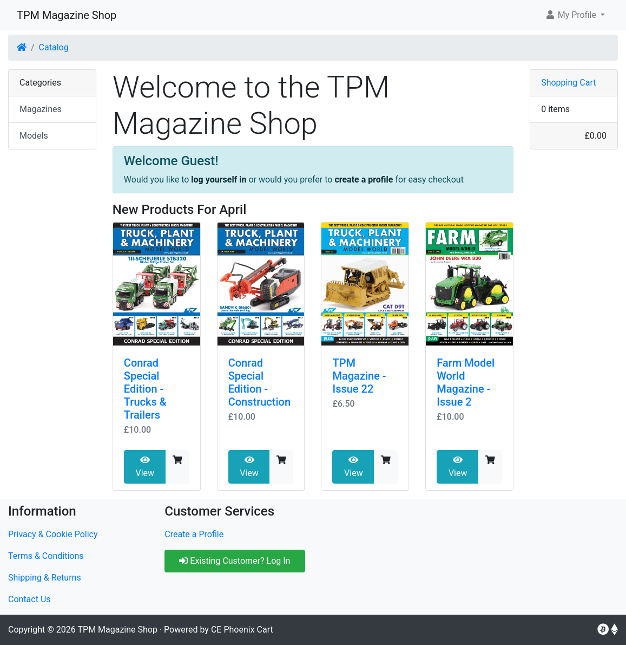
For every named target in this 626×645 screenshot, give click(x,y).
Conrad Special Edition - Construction (259, 382)
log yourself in (218, 179)
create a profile (363, 179)
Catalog (54, 47)
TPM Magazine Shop (66, 15)
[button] (575, 15)
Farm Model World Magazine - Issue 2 (466, 382)
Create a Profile (193, 534)
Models (33, 136)
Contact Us (29, 599)
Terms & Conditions (46, 556)
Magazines (40, 109)
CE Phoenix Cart (242, 629)
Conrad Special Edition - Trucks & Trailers (145, 388)
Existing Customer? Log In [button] (234, 561)
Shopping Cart (568, 82)
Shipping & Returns (44, 577)
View (144, 466)
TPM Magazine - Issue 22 (359, 375)
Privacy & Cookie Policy (53, 534)
